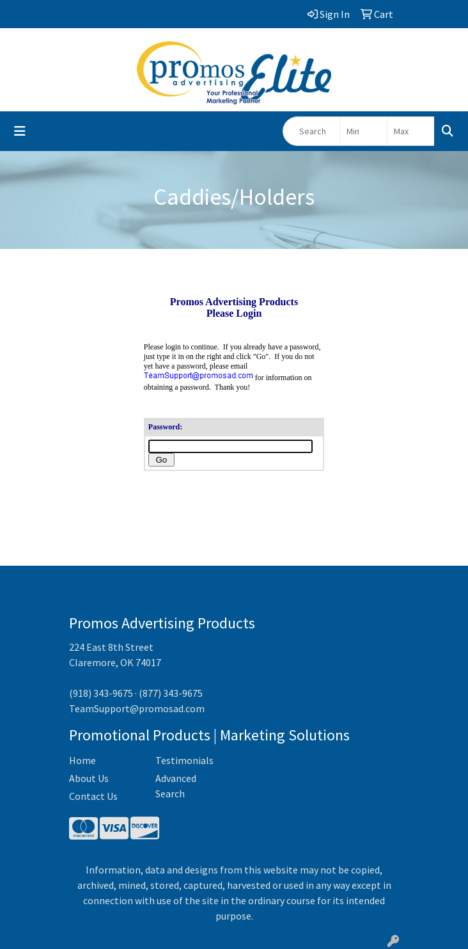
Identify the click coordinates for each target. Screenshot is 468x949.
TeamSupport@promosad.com (137, 708)
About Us (89, 778)
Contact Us (93, 796)
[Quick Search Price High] (411, 131)
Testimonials (184, 760)
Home (82, 760)
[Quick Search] (311, 131)
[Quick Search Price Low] (363, 131)
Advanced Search (175, 786)
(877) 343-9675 (171, 693)
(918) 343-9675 (101, 693)
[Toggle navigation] (19, 131)
